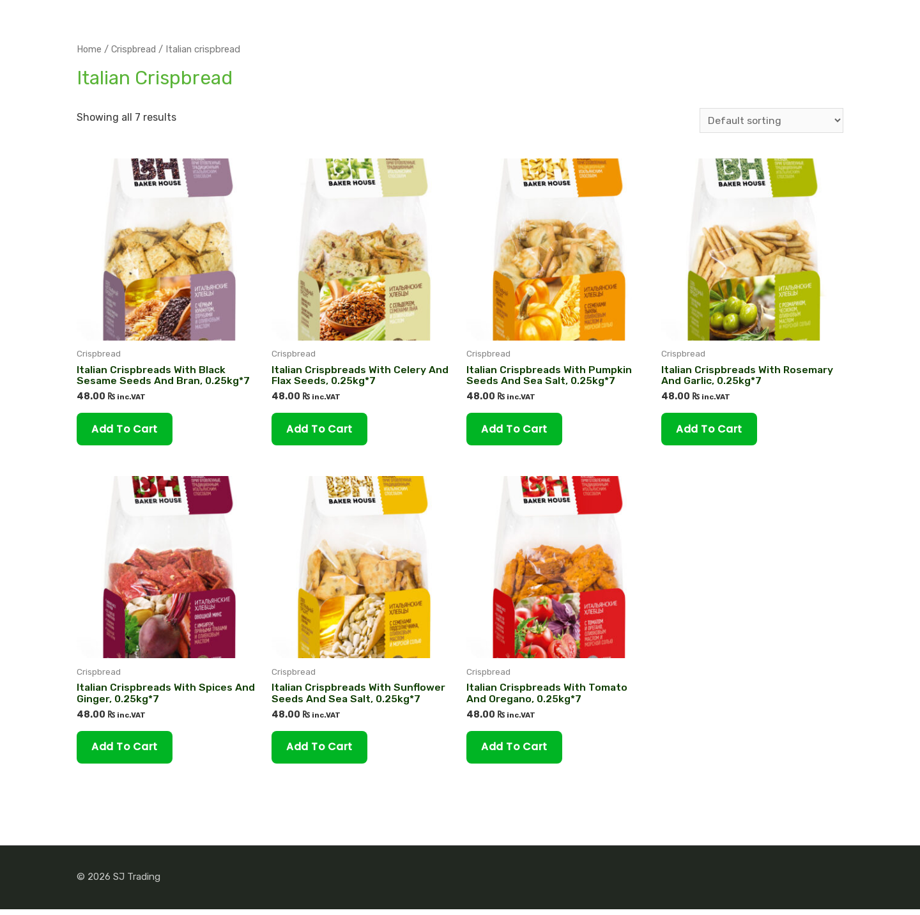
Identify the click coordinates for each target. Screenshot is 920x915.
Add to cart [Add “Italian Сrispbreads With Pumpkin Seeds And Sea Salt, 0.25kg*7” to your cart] (516, 430)
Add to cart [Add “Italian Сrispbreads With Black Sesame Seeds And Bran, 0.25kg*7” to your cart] (126, 430)
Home (89, 49)
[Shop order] (771, 120)
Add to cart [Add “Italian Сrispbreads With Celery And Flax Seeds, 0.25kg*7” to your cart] (321, 430)
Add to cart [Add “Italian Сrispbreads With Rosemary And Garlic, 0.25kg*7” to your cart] (711, 430)
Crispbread (135, 49)
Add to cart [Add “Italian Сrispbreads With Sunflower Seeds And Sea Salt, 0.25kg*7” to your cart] (321, 751)
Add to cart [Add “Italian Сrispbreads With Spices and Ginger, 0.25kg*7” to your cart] (126, 751)
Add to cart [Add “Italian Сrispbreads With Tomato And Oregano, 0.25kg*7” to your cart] (516, 751)
